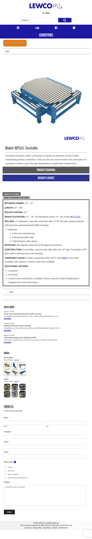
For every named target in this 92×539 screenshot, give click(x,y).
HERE (64, 257)
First (5, 426)
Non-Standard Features (16, 197)
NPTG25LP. (75, 216)
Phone (7, 442)
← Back (6, 51)
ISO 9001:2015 (63, 528)
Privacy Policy (37, 528)
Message (7, 482)
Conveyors (46, 35)
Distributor (11, 471)
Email (6, 452)
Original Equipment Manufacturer (18, 478)
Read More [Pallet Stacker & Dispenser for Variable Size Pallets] (7, 342)
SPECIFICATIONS (11, 194)
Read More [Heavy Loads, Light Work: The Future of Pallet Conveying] (7, 318)
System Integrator (13, 474)
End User (10, 467)
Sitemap (54, 528)
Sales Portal (47, 528)
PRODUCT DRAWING (46, 170)
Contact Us (28, 528)
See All (17, 360)
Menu (46, 13)
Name (6, 418)
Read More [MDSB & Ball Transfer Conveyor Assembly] (7, 330)
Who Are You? (8, 462)
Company (8, 432)
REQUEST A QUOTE (46, 178)
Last (47, 426)
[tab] (46, 194)
